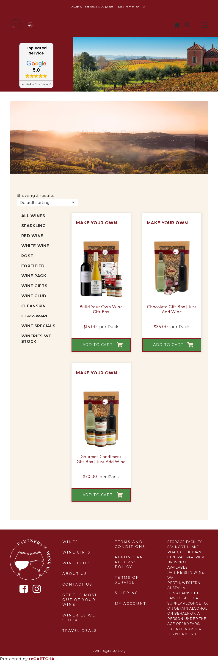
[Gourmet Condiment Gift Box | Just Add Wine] (101, 393)
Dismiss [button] (144, 7)
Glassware (35, 316)
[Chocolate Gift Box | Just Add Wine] (172, 242)
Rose (27, 256)
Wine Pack (33, 275)
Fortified (33, 266)
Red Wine (32, 235)
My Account (130, 603)
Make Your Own (96, 222)
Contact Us (77, 584)
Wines (70, 542)
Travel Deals (79, 630)
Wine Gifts (34, 286)
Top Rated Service (36, 50)
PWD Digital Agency (108, 651)
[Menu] (205, 25)
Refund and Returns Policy (131, 562)
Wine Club (33, 296)
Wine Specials (38, 326)
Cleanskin (33, 306)
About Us (74, 573)
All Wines (33, 215)
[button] (187, 25)
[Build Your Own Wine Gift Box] (101, 242)
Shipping (126, 593)
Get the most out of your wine (79, 600)
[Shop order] (47, 202)
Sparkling (33, 225)
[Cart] (176, 25)
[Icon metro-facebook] (23, 589)
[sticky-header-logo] (16, 25)
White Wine (35, 245)
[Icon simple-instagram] (37, 589)
